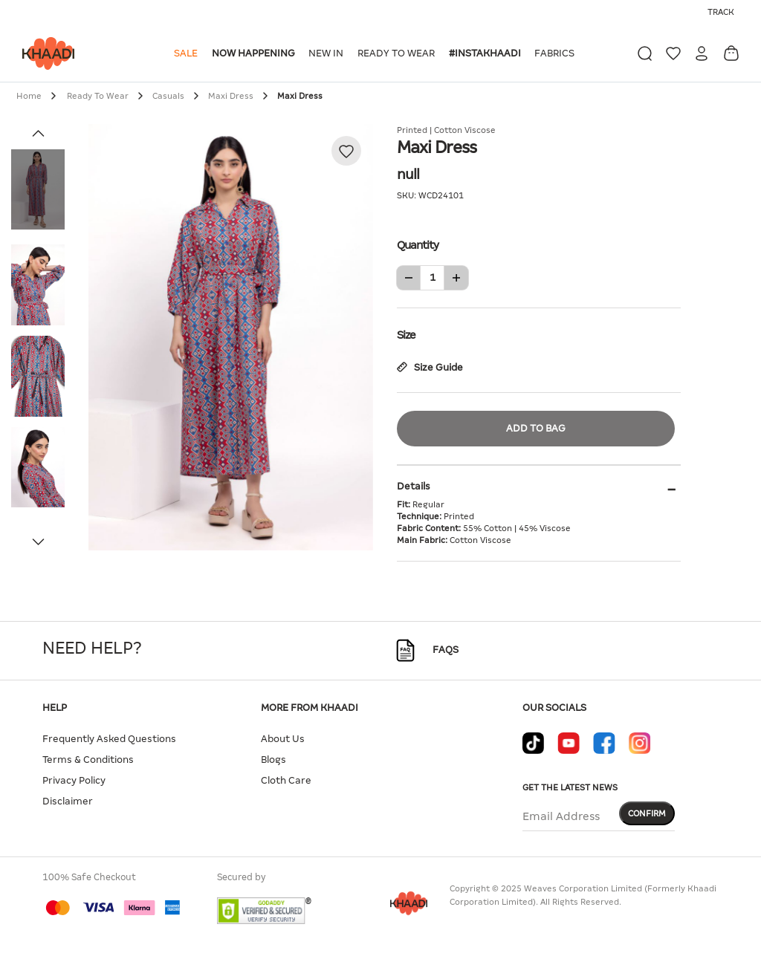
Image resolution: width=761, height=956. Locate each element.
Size (539, 333)
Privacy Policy (74, 780)
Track (720, 11)
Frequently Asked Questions (109, 738)
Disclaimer (67, 801)
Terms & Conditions (88, 759)
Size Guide (430, 367)
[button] (188, 53)
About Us (283, 738)
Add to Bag (536, 428)
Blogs (273, 759)
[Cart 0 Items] (731, 53)
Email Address (561, 816)
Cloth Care (286, 780)
